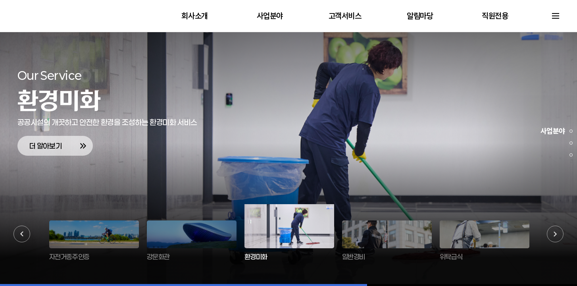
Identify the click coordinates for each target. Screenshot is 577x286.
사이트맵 (556, 16)
